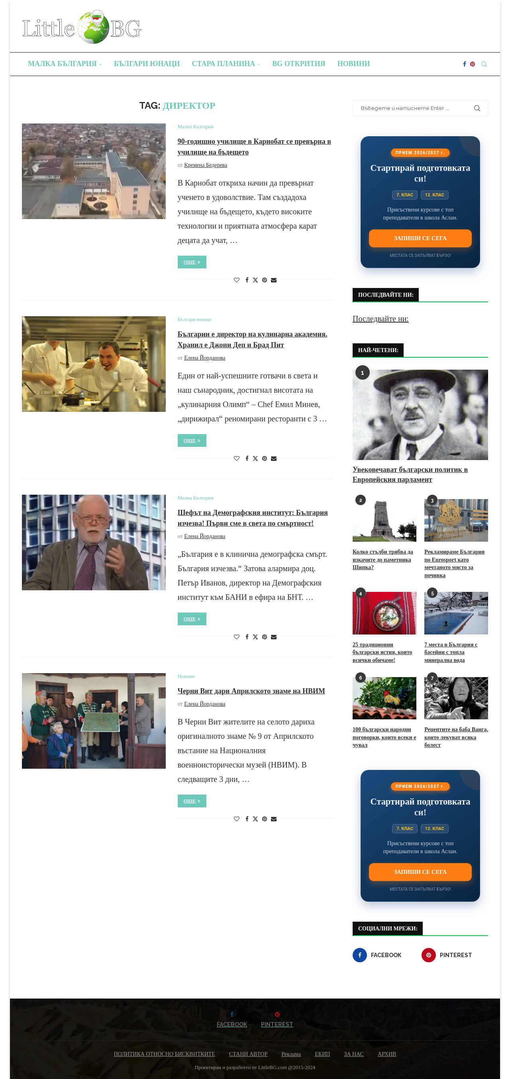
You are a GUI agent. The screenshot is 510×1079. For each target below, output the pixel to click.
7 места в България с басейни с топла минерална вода (450, 652)
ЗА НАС (354, 1054)
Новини (353, 64)
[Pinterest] (472, 64)
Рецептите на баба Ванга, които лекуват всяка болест (456, 737)
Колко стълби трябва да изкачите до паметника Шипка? (383, 559)
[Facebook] (464, 64)
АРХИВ (387, 1054)
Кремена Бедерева (205, 165)
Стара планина (223, 64)
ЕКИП (322, 1054)
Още (192, 262)
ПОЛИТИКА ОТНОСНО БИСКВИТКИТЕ (164, 1054)
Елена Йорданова (204, 358)
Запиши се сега (420, 238)
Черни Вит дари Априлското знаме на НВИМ (251, 691)
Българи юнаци (147, 64)
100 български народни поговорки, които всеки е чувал (384, 737)
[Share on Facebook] (247, 280)
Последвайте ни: (381, 318)
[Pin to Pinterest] (264, 280)
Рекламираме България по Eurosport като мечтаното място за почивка (454, 563)
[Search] (484, 64)
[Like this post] (236, 280)
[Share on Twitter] (255, 280)
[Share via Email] (274, 280)
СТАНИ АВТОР (248, 1054)
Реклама (291, 1054)
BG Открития (299, 64)
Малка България (62, 64)
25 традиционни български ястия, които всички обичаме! (382, 652)
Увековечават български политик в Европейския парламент (410, 475)
